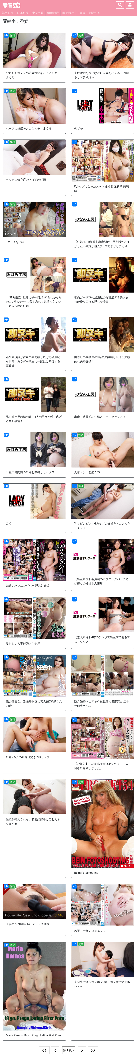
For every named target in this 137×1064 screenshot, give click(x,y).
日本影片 (22, 13)
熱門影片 (7, 13)
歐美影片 (68, 13)
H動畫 (81, 13)
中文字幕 (38, 13)
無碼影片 (53, 13)
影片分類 (94, 13)
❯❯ (93, 1050)
